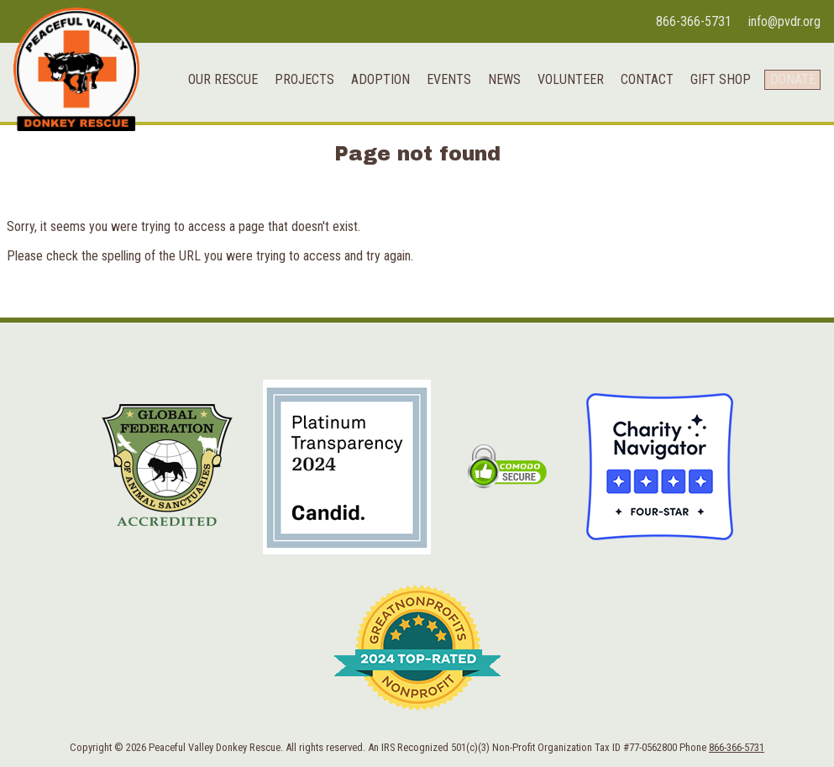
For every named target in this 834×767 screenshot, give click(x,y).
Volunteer (560, 85)
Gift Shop (709, 85)
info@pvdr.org (784, 21)
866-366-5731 (694, 21)
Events (438, 85)
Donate (787, 85)
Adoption (369, 85)
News (493, 85)
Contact (636, 85)
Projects (293, 85)
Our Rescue (212, 85)
